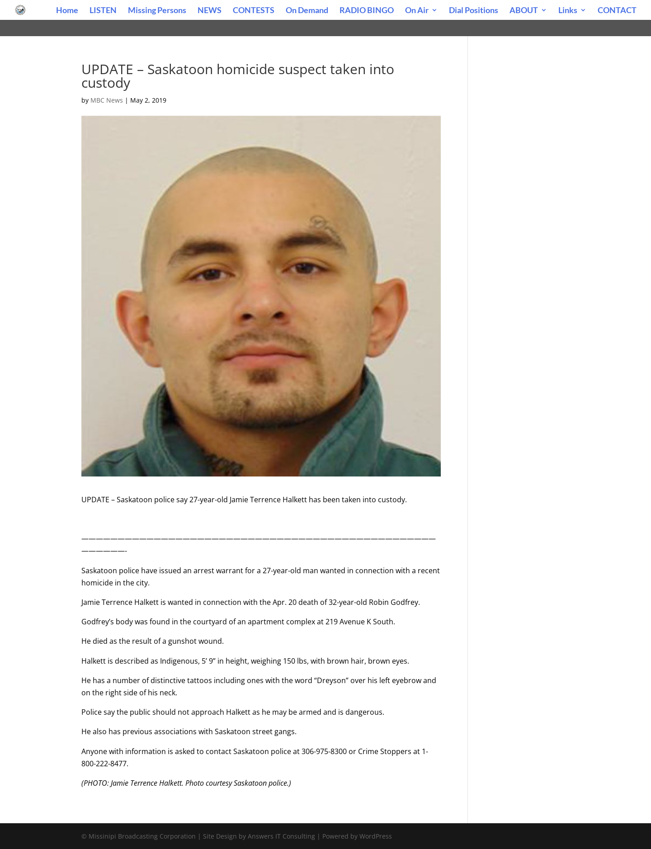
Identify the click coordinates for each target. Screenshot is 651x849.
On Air (417, 11)
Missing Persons (157, 11)
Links (567, 11)
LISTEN (103, 11)
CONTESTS (253, 11)
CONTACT (617, 11)
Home (67, 11)
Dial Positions (473, 11)
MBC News (106, 100)
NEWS (210, 11)
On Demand (307, 11)
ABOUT (523, 11)
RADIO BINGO (367, 11)
